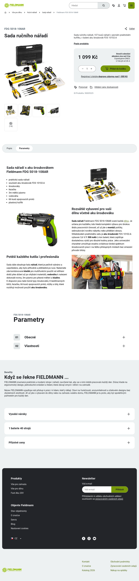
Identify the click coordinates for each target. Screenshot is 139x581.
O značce (15, 515)
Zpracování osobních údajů (123, 566)
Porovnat (80, 87)
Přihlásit (120, 489)
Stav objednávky (19, 511)
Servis (14, 519)
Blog (13, 524)
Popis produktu (81, 43)
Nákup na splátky (118, 570)
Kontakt (85, 561)
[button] (115, 68)
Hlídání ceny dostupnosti (104, 87)
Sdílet (129, 28)
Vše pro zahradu (18, 484)
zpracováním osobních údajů (109, 499)
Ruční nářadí (32, 12)
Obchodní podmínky (120, 561)
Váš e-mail (87, 483)
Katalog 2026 (88, 570)
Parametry (24, 148)
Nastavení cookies (19, 528)
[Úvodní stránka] (5, 12)
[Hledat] (104, 5)
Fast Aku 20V (17, 493)
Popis (9, 148)
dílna (126, 221)
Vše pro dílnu (17, 12)
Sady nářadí (46, 12)
